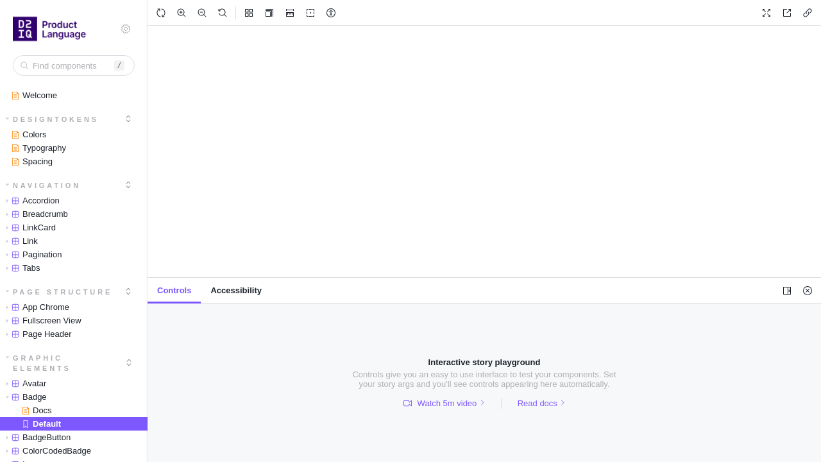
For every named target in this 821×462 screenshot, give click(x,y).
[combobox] (74, 65)
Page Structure (59, 292)
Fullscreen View (41, 320)
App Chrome (35, 307)
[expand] (128, 118)
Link (19, 241)
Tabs (20, 268)
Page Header (36, 334)
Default (41, 424)
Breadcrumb (34, 214)
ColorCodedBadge (46, 451)
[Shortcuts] (126, 29)
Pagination (31, 254)
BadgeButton (36, 437)
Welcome (34, 95)
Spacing (32, 161)
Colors (29, 134)
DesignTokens (52, 119)
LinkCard (28, 227)
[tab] (174, 291)
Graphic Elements (38, 363)
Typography (39, 148)
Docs (37, 410)
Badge (24, 397)
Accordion (30, 200)
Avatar (23, 383)
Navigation (43, 185)
